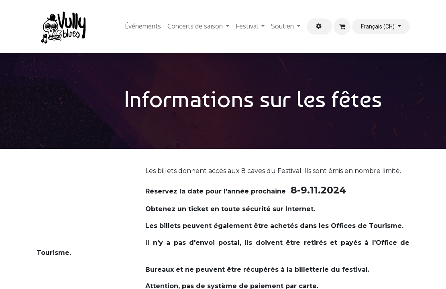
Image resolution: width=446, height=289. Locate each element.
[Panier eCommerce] (342, 26)
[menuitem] (143, 26)
